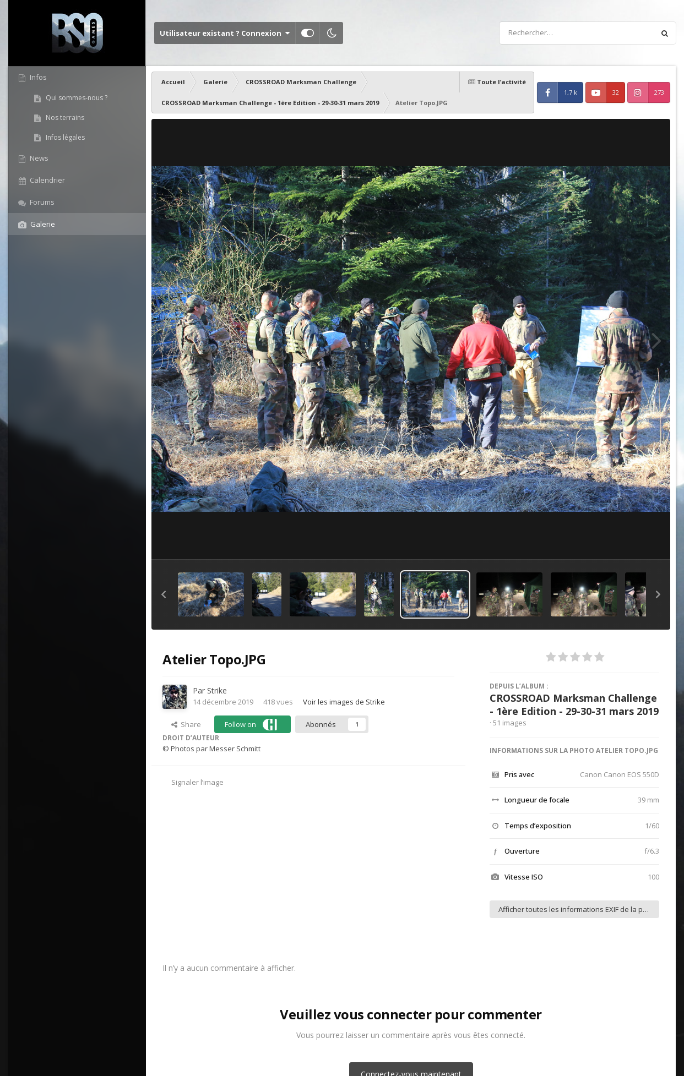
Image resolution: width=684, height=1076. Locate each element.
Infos (37, 77)
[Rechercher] (545, 33)
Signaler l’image (197, 782)
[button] (163, 594)
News (38, 158)
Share (186, 724)
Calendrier (46, 180)
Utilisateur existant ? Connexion (225, 33)
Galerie (42, 224)
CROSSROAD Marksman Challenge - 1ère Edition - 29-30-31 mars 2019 (574, 704)
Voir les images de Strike (344, 702)
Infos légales (64, 137)
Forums (41, 202)
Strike (217, 690)
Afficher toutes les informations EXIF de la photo (578, 909)
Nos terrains (64, 117)
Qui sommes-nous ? (75, 97)
